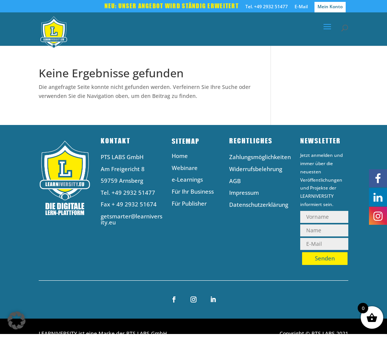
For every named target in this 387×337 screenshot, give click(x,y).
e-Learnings (187, 180)
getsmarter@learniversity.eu (131, 219)
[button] (16, 320)
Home (180, 156)
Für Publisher (189, 204)
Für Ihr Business (193, 192)
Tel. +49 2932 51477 (266, 7)
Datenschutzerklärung (258, 205)
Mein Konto (330, 6)
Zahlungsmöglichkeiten (260, 157)
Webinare (185, 168)
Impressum (244, 193)
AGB (235, 181)
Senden (325, 258)
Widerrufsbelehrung (255, 169)
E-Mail (301, 7)
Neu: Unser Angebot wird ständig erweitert (171, 6)
